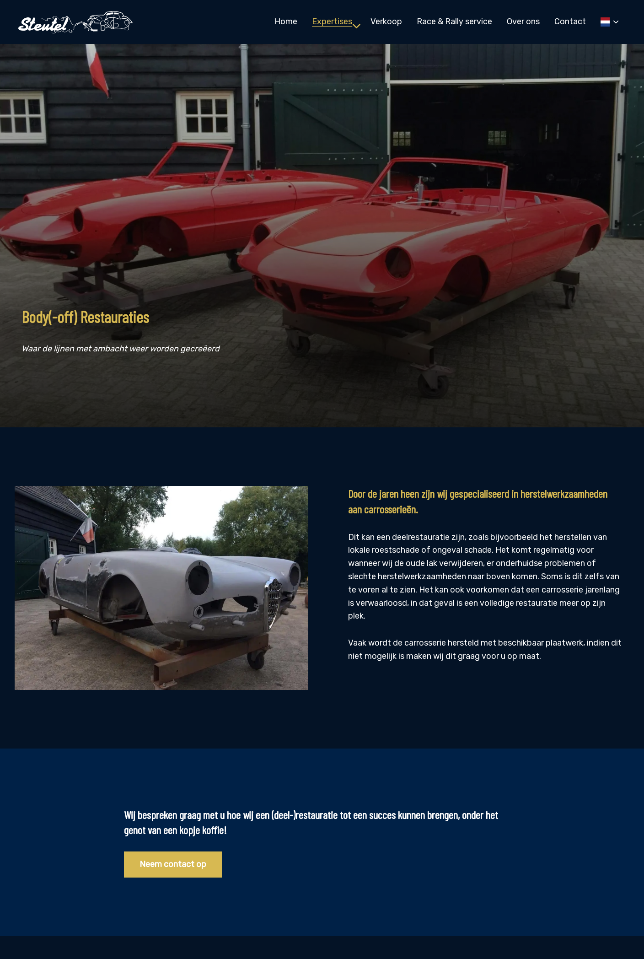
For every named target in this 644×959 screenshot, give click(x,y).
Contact (570, 21)
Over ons (523, 21)
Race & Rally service (454, 21)
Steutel (75, 22)
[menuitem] (286, 21)
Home (285, 21)
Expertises (336, 21)
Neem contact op (173, 864)
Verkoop (386, 21)
